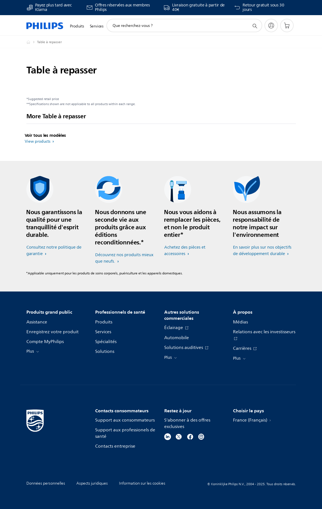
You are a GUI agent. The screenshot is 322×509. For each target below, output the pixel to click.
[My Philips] (271, 25)
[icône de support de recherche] (254, 25)
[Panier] (287, 25)
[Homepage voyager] (31, 42)
